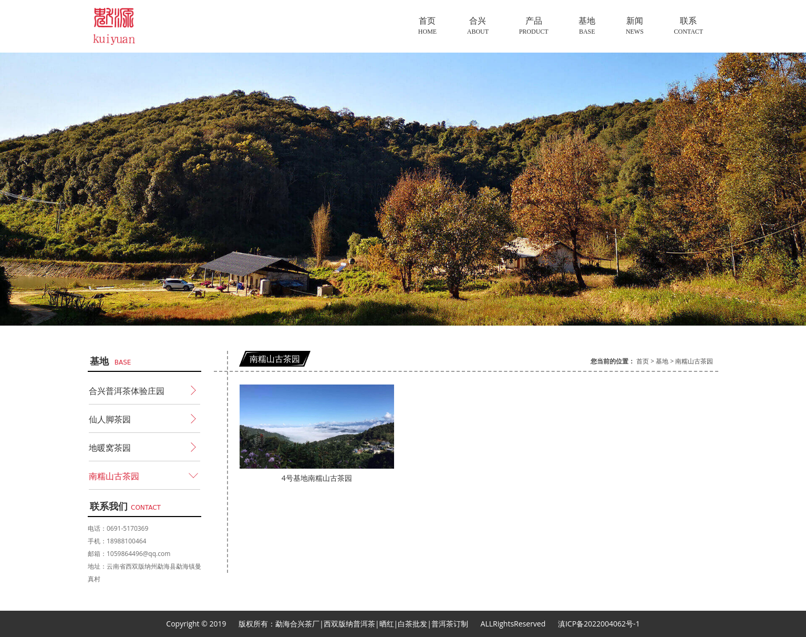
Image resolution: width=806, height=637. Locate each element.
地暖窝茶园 (110, 447)
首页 (642, 361)
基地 (662, 361)
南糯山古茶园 (114, 476)
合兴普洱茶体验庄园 (126, 391)
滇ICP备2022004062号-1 (599, 624)
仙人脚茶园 (110, 419)
